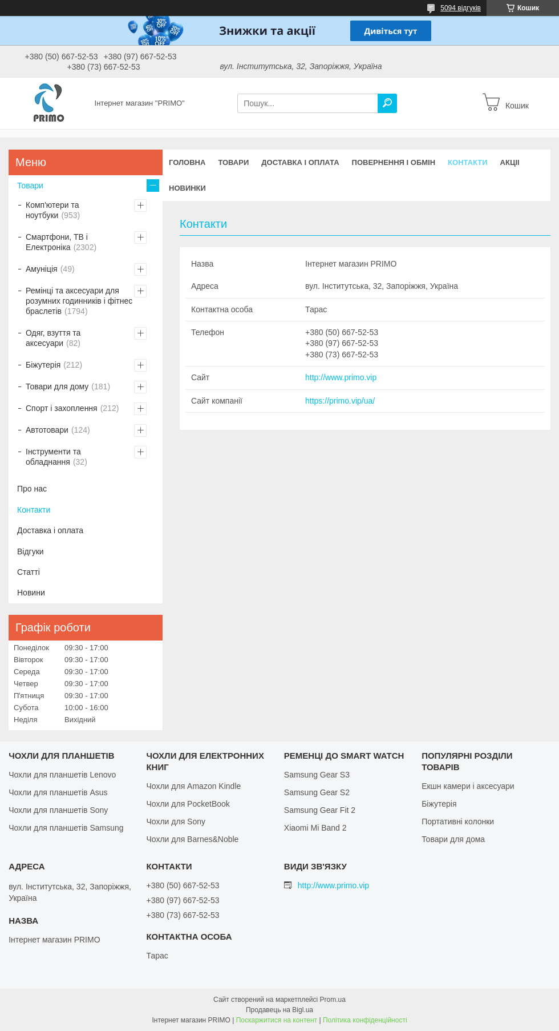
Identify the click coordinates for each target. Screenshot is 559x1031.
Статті (28, 572)
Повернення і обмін (394, 162)
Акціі (510, 162)
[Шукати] (387, 103)
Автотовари (47, 429)
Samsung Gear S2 (317, 792)
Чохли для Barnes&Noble (192, 839)
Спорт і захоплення (62, 408)
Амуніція (42, 268)
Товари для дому (57, 386)
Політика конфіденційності (365, 1020)
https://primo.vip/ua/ (340, 400)
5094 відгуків (460, 8)
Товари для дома (453, 839)
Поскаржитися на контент (276, 1020)
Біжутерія (43, 364)
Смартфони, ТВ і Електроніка (57, 242)
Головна (187, 162)
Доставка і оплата (300, 162)
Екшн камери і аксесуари (468, 786)
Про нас (32, 488)
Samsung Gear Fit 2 (319, 810)
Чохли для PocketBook (187, 803)
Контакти (468, 162)
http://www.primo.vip (340, 377)
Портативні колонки (458, 821)
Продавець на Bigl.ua (279, 1010)
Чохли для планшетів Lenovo (62, 774)
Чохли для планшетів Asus (58, 792)
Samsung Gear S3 (317, 774)
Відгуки (30, 551)
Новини (31, 592)
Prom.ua (333, 1000)
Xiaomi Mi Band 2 (315, 827)
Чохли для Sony (175, 821)
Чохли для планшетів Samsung (66, 827)
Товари (233, 162)
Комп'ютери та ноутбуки (52, 210)
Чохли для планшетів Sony (58, 810)
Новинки (187, 188)
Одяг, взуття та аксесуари (53, 338)
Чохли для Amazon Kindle (193, 786)
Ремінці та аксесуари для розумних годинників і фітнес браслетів (79, 301)
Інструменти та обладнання (53, 456)
